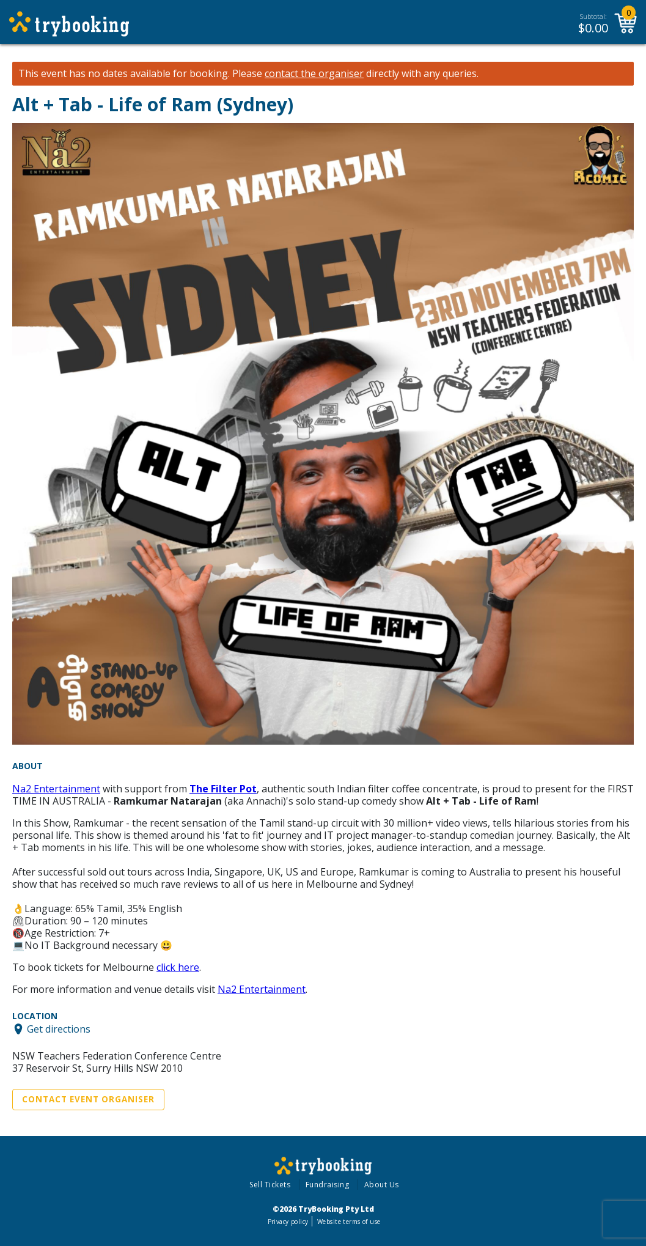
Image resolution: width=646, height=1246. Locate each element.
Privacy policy (288, 1221)
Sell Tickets (269, 1184)
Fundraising (328, 1184)
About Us (381, 1184)
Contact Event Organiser (88, 1099)
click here (177, 967)
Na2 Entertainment (56, 788)
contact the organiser (314, 73)
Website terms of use (348, 1221)
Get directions (58, 1029)
